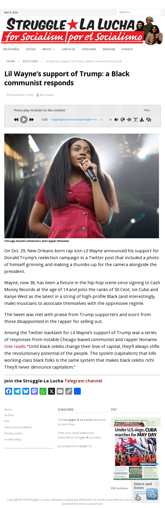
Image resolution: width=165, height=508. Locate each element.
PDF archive (119, 488)
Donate (127, 49)
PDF (6, 421)
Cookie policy (12, 439)
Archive (9, 415)
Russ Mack (47, 95)
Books (31, 49)
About (47, 49)
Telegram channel (83, 381)
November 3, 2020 (22, 95)
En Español (11, 49)
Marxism (109, 49)
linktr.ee (68, 49)
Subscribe (89, 49)
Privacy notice (13, 433)
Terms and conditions (18, 427)
